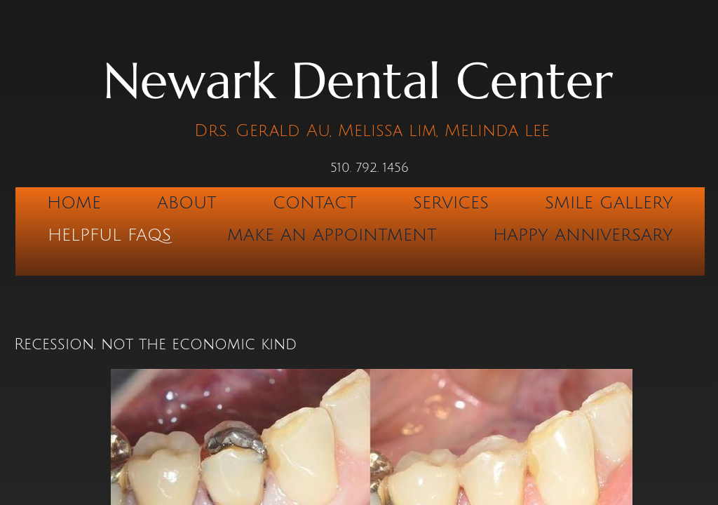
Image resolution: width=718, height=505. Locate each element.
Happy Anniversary (583, 235)
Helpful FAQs (109, 235)
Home (74, 203)
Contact (315, 203)
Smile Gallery (609, 203)
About (187, 203)
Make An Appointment (332, 235)
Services (451, 203)
